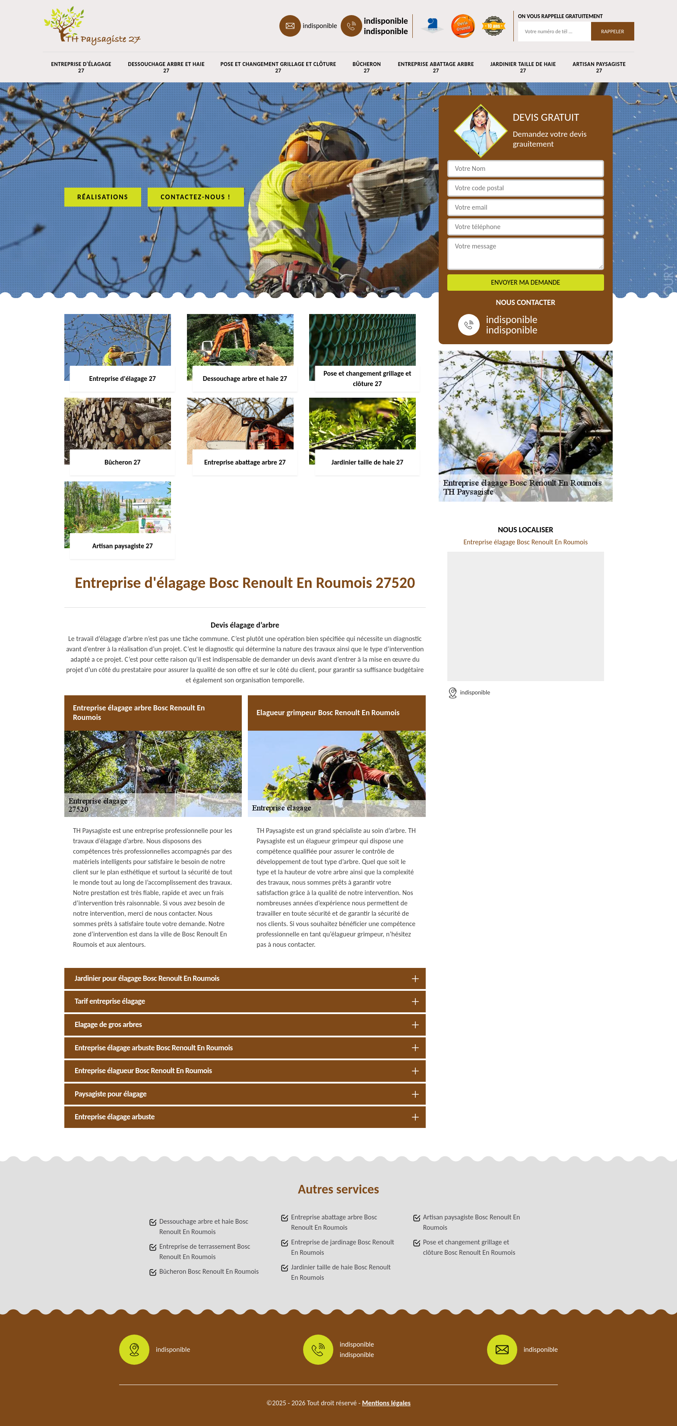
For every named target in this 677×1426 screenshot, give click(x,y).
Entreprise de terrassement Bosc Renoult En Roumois (204, 1251)
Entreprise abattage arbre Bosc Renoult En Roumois (334, 1222)
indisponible (320, 26)
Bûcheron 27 (367, 67)
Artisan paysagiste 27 (599, 67)
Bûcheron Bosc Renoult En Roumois (209, 1271)
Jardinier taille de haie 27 (523, 67)
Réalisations (102, 197)
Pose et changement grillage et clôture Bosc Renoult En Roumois (469, 1247)
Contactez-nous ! (196, 197)
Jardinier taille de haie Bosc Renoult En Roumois (341, 1272)
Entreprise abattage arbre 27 (436, 67)
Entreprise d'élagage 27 (81, 67)
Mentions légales (386, 1403)
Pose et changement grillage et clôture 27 (278, 67)
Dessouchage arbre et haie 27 (166, 67)
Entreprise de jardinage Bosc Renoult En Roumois (342, 1247)
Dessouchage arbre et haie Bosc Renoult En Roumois (203, 1226)
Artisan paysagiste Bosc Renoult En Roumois (471, 1222)
